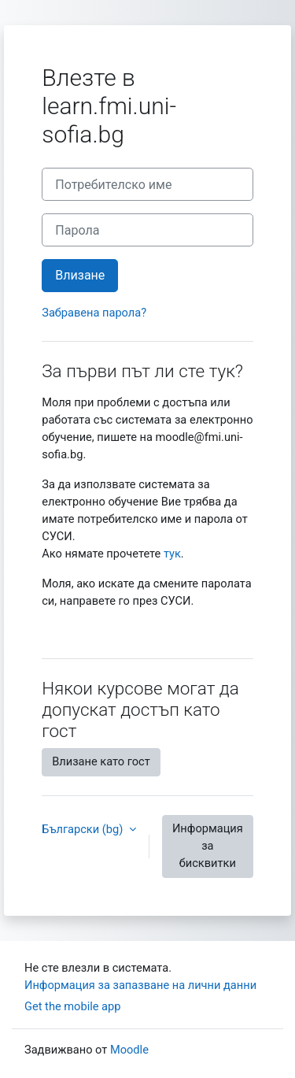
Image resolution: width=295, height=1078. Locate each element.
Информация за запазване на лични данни (140, 985)
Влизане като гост (101, 761)
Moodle (129, 1050)
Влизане (80, 275)
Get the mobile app (72, 1006)
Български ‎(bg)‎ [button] (84, 829)
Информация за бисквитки (207, 845)
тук (172, 553)
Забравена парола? (94, 313)
